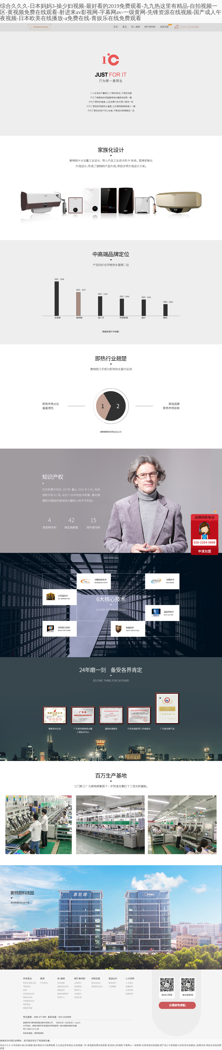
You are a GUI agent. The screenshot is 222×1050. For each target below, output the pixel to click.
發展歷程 (78, 986)
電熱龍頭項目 (97, 986)
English (77, 1023)
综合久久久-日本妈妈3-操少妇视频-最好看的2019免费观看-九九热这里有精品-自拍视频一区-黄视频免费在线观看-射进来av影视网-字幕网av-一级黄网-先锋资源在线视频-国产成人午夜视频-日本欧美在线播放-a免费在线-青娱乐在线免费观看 (110, 12)
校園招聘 (129, 994)
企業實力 (78, 994)
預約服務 (61, 983)
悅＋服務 (135, 27)
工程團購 (112, 986)
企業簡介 (78, 983)
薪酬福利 (129, 986)
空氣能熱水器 (28, 1001)
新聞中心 (78, 990)
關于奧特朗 (150, 27)
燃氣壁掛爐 (27, 1008)
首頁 (115, 27)
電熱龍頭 (27, 986)
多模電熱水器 (28, 994)
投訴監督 (69, 1023)
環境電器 (27, 1004)
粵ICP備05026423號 (31, 1029)
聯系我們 (112, 983)
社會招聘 (129, 990)
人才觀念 (129, 983)
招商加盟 (164, 27)
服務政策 (61, 990)
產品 (124, 27)
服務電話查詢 (62, 986)
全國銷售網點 (177, 1005)
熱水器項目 (96, 983)
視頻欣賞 (78, 997)
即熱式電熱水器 (29, 983)
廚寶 (25, 990)
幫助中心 (61, 997)
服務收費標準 (62, 994)
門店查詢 (44, 983)
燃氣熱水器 (27, 997)
